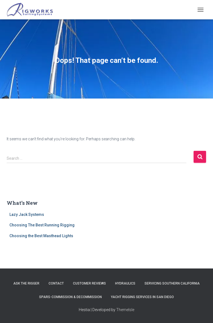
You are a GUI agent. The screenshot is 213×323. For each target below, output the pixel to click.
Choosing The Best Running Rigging (42, 225)
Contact (56, 283)
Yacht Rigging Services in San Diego (142, 297)
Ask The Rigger (26, 283)
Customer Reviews (89, 283)
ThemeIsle (125, 310)
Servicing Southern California (172, 283)
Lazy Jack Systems (26, 214)
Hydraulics (125, 283)
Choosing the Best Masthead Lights (41, 236)
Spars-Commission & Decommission (70, 297)
